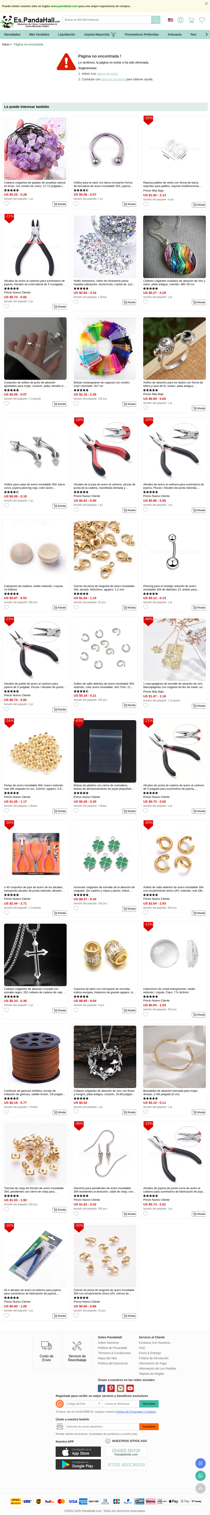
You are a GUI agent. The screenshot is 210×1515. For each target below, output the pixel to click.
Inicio (5, 44)
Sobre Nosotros (108, 1342)
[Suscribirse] (102, 1426)
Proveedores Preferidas (142, 34)
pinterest (111, 1388)
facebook (101, 1388)
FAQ (142, 1348)
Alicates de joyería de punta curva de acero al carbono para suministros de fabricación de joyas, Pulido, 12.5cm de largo (174, 1189)
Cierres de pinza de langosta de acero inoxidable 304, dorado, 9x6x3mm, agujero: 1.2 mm (104, 587)
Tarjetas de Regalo (151, 1373)
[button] (206, 34)
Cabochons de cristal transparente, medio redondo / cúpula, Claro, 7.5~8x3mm (169, 990)
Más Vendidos (39, 34)
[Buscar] (124, 20)
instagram (120, 1388)
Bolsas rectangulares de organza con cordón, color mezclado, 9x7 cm (102, 384)
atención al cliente (113, 79)
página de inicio (107, 73)
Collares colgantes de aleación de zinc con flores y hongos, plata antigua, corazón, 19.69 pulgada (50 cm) (104, 1092)
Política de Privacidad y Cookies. (136, 1411)
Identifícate (180, 20)
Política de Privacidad (112, 1348)
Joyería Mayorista (100, 34)
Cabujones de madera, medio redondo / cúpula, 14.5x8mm (33, 587)
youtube (130, 1388)
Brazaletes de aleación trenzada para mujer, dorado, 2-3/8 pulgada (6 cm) (170, 1092)
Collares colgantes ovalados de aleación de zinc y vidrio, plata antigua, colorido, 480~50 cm (174, 282)
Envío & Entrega (150, 1353)
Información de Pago (153, 1363)
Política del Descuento (113, 1363)
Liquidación (66, 34)
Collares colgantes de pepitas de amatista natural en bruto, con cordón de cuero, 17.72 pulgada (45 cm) (35, 184)
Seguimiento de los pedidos (200, 1463)
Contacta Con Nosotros (154, 1342)
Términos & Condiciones (114, 1353)
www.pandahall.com (64, 6)
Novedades (12, 34)
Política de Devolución (154, 1358)
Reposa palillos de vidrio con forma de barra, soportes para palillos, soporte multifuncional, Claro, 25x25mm (171, 184)
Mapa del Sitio (107, 1358)
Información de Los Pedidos (157, 1368)
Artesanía (175, 34)
